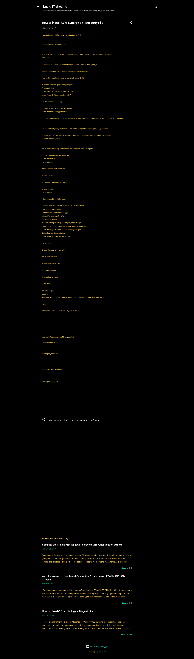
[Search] (156, 7)
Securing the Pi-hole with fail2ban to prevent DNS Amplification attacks (82, 544)
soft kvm (95, 420)
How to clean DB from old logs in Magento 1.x (67, 611)
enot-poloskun (103, 652)
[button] (131, 23)
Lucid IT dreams (55, 6)
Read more (127, 568)
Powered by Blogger (97, 646)
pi (72, 420)
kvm (66, 420)
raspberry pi (82, 420)
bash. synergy (55, 420)
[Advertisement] (149, 58)
